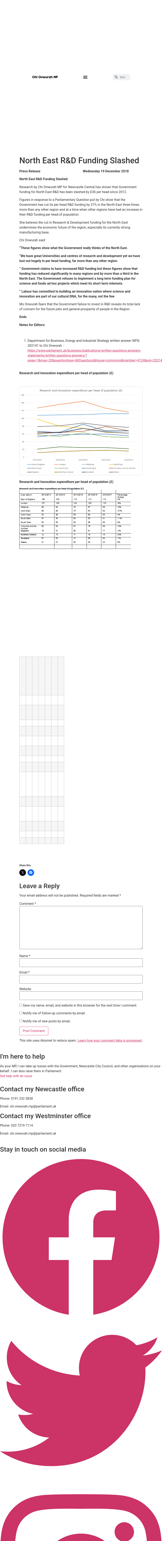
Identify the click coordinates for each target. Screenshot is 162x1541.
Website (25, 989)
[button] (85, 77)
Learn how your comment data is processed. (110, 1040)
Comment (27, 903)
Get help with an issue (16, 1076)
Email (24, 972)
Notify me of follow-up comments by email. (54, 1013)
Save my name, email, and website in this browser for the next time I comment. (80, 1005)
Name (24, 956)
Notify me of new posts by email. (47, 1021)
